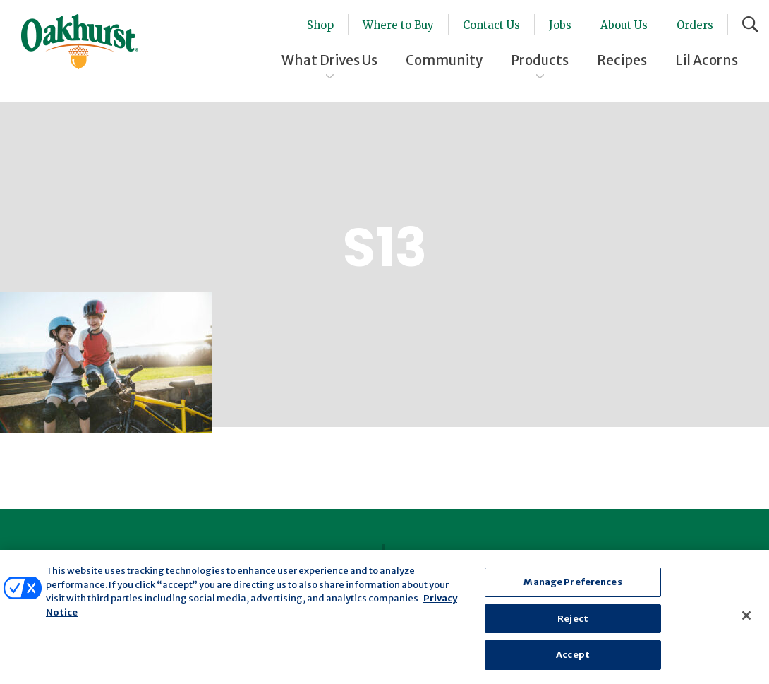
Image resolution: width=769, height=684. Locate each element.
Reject (572, 619)
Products (540, 60)
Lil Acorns (706, 60)
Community (444, 60)
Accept (573, 655)
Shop (320, 25)
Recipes (622, 60)
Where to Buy (398, 25)
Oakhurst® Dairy (79, 41)
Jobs (560, 25)
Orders (695, 25)
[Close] (746, 615)
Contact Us (491, 25)
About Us (624, 25)
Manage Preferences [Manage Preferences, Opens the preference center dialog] (572, 582)
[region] (384, 617)
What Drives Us (329, 60)
